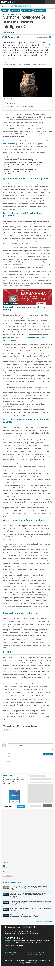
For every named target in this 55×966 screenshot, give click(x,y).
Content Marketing (26, 10)
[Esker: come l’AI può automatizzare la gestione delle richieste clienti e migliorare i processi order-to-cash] (27, 916)
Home (4, 32)
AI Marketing (5, 10)
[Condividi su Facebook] (3, 37)
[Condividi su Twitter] (9, 37)
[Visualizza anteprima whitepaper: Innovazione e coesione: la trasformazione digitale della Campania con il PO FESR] (14, 796)
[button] (4, 6)
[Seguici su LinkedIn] (34, 927)
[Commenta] (48, 754)
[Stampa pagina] (18, 37)
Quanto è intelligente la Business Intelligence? (20, 160)
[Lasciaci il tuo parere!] (30, 745)
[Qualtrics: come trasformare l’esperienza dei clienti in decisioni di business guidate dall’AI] (27, 903)
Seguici (27, 927)
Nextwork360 (8, 940)
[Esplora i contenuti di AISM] (6, 865)
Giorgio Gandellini (8, 62)
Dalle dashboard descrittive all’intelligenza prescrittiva (23, 162)
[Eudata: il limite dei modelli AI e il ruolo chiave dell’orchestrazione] (27, 910)
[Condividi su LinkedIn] (6, 37)
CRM (17, 550)
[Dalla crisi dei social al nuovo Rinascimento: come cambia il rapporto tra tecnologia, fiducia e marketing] (27, 888)
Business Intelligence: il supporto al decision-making (23, 164)
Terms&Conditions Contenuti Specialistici (16, 933)
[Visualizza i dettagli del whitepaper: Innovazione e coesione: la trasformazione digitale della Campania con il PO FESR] (14, 781)
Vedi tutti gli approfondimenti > (44, 921)
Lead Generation (15, 10)
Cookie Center (34, 933)
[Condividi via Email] (12, 37)
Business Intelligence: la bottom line (17, 171)
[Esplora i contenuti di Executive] (8, 875)
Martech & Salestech (40, 10)
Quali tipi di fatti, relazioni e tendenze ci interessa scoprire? (25, 167)
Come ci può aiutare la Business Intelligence (20, 169)
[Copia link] (15, 37)
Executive (11, 32)
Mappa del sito (27, 964)
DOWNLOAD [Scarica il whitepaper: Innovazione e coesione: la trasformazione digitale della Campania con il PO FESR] (21, 806)
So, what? (7, 174)
